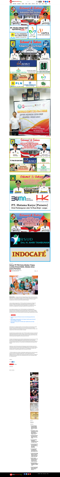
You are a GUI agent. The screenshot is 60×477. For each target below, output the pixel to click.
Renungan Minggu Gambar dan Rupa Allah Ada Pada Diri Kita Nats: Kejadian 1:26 (34, 427)
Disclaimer (44, 473)
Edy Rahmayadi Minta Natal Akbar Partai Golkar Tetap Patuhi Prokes (34, 436)
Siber (41, 473)
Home (10, 263)
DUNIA (26, 3)
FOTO (40, 3)
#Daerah (15, 364)
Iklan (47, 473)
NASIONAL (19, 3)
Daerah (12, 263)
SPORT (37, 3)
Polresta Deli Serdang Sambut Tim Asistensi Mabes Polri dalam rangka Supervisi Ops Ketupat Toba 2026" (34, 455)
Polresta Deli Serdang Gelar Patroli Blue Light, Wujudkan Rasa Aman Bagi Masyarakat (34, 446)
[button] (49, 3)
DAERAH (23, 3)
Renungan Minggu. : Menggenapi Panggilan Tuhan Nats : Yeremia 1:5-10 (34, 464)
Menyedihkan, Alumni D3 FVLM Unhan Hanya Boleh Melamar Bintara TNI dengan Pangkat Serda (34, 432)
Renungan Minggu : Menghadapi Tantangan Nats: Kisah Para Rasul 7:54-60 (34, 441)
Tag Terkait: (11, 364)
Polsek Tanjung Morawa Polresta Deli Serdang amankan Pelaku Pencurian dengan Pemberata (34, 460)
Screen (40, 1)
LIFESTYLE (33, 3)
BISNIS (29, 3)
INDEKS (46, 3)
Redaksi (39, 473)
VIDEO (43, 3)
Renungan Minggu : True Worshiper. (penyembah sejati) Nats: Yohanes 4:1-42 (34, 450)
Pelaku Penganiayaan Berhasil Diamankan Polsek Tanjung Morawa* (34, 468)
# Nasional (32, 422)
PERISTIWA (14, 3)
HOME (11, 3)
